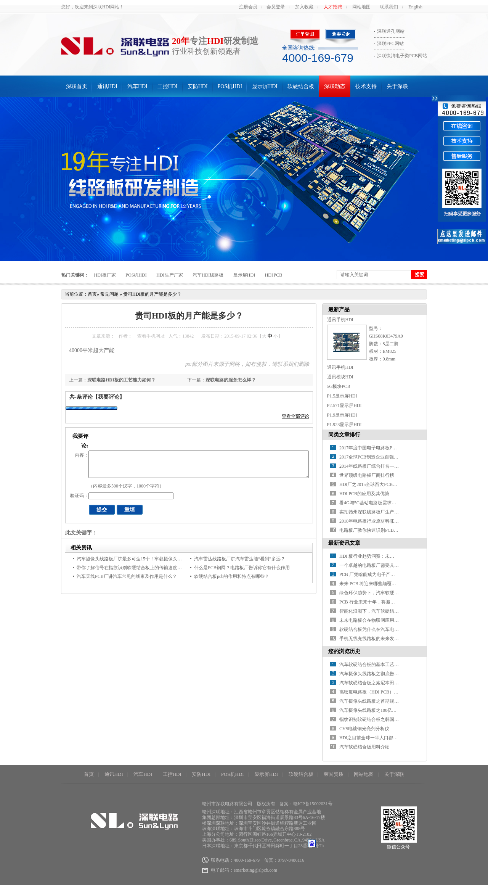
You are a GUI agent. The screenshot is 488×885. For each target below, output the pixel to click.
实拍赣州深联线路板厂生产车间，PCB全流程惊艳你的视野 (398, 512)
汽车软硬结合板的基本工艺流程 (371, 664)
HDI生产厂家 (169, 275)
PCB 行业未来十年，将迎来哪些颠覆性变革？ (385, 602)
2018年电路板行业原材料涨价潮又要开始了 (382, 521)
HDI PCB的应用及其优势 (364, 493)
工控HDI (167, 86)
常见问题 (109, 294)
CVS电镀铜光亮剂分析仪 (364, 728)
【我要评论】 (109, 397)
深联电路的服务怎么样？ (230, 380)
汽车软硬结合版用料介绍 (364, 747)
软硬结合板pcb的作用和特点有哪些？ (231, 576)
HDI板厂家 (105, 275)
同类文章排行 (344, 435)
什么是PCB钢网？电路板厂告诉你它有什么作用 (242, 567)
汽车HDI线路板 (208, 275)
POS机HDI (230, 86)
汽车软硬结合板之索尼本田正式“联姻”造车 (382, 682)
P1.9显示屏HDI (342, 415)
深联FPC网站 (390, 43)
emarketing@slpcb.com (255, 870)
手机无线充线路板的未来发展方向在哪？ (380, 638)
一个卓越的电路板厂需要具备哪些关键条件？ (385, 565)
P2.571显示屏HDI (344, 405)
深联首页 (76, 86)
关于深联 (397, 86)
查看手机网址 (151, 336)
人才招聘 (333, 7)
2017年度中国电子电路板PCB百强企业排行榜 (384, 448)
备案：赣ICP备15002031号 (305, 803)
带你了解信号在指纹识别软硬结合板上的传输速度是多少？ (136, 567)
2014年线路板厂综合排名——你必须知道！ (382, 466)
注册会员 (248, 7)
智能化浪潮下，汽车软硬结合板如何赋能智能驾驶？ (392, 611)
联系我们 (389, 7)
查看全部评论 (295, 416)
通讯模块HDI (340, 377)
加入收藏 (304, 7)
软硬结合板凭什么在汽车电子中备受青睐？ (382, 629)
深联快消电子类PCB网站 (402, 55)
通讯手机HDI (340, 319)
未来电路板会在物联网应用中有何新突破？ (382, 620)
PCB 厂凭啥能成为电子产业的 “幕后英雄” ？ (384, 574)
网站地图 (361, 7)
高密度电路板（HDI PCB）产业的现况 (378, 692)
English (415, 7)
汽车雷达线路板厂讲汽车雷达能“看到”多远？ (239, 559)
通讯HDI (107, 86)
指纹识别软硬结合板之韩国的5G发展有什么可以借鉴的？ (397, 719)
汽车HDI (137, 86)
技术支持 (366, 86)
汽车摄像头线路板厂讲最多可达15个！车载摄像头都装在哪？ (138, 559)
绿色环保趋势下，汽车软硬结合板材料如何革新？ (389, 592)
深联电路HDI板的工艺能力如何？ (121, 380)
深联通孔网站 (391, 31)
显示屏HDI (265, 86)
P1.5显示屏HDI (342, 396)
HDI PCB (274, 275)
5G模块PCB (338, 386)
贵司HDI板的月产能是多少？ (152, 294)
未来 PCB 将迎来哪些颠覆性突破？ (374, 583)
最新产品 (339, 309)
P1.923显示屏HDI (344, 424)
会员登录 (275, 7)
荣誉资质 (334, 774)
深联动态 (334, 86)
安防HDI (198, 86)
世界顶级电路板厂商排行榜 (366, 475)
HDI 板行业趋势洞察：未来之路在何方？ (380, 556)
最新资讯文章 (344, 543)
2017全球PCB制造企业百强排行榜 (373, 457)
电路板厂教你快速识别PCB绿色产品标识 (380, 530)
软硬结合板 (300, 86)
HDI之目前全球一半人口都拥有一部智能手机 (384, 737)
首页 (92, 294)
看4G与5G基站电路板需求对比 (370, 502)
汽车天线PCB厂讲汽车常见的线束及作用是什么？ (127, 576)
